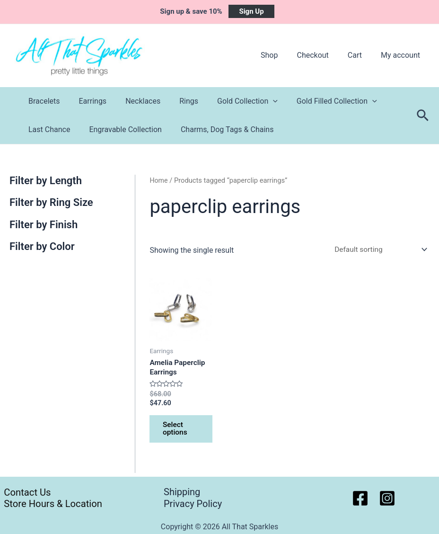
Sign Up (251, 11)
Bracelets (42, 101)
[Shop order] (377, 249)
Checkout (322, 55)
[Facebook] (360, 498)
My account (402, 55)
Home (158, 180)
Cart (360, 55)
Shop (282, 55)
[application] (256, 101)
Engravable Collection (119, 129)
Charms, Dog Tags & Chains (217, 129)
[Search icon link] (423, 116)
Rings (175, 101)
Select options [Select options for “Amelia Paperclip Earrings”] (176, 431)
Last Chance (47, 129)
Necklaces (133, 101)
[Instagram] (387, 498)
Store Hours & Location (51, 504)
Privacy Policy (193, 504)
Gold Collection (230, 101)
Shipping (182, 492)
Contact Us (24, 492)
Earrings (87, 101)
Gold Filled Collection (316, 101)
